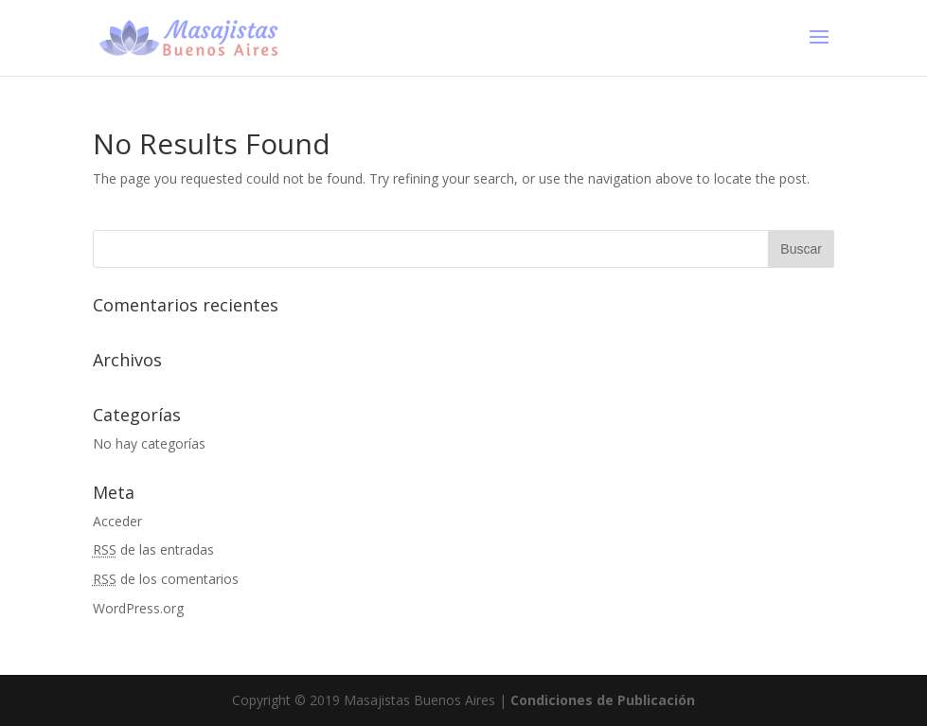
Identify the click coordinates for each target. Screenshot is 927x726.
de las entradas (153, 549)
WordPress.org (138, 608)
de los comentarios (166, 579)
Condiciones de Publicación (602, 700)
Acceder (117, 521)
